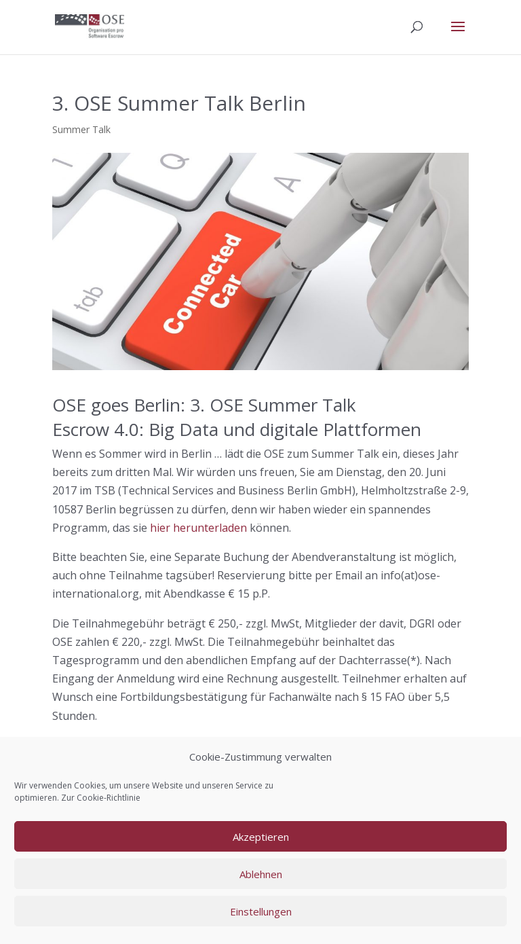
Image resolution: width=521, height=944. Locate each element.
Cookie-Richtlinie (108, 797)
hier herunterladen (198, 527)
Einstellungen (261, 911)
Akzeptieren (261, 836)
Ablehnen (260, 874)
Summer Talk (81, 129)
